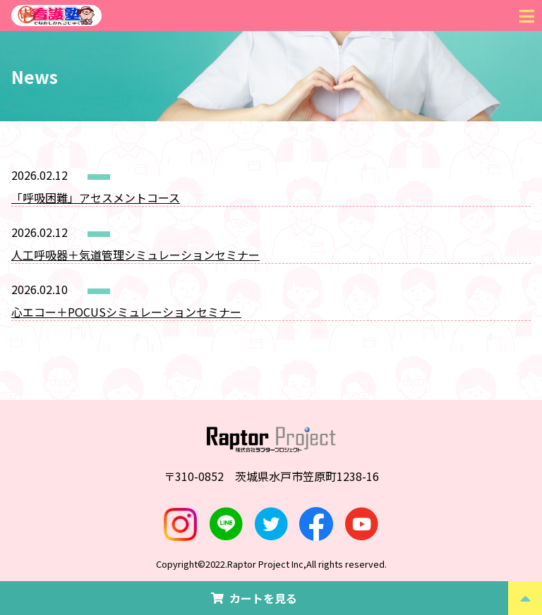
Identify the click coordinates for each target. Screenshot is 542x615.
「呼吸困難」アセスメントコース (95, 197)
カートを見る (254, 598)
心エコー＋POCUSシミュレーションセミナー (126, 311)
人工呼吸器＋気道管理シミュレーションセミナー (135, 254)
